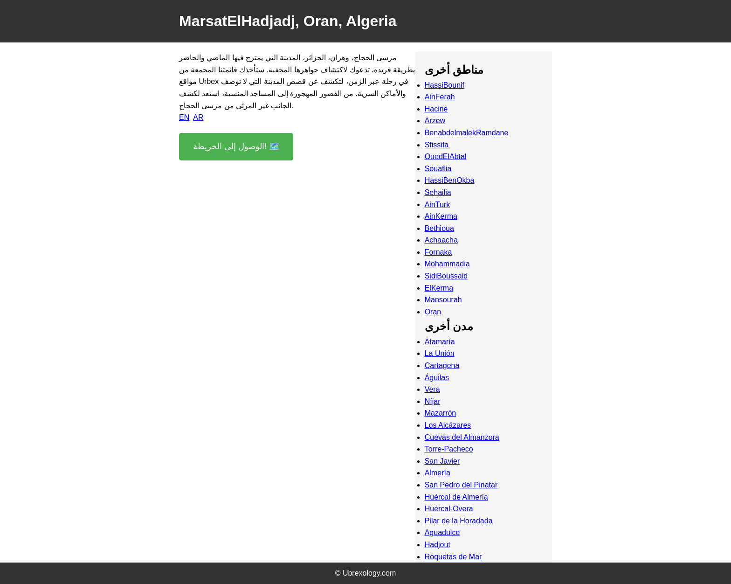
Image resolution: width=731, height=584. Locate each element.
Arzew (435, 121)
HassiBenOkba (450, 180)
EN (184, 117)
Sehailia (438, 192)
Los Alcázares (448, 425)
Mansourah (443, 300)
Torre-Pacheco (449, 449)
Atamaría (440, 342)
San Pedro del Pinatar (461, 485)
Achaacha (441, 240)
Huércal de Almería (456, 497)
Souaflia (438, 169)
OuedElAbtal (446, 156)
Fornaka (438, 252)
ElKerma (439, 288)
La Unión (440, 353)
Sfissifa (437, 145)
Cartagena (442, 365)
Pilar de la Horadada (459, 521)
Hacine (436, 109)
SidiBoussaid (446, 276)
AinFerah (440, 97)
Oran (433, 312)
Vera (432, 389)
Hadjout (437, 545)
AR (198, 117)
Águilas (437, 378)
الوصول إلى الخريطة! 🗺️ (236, 146)
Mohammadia (447, 264)
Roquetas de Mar (453, 557)
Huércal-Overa (449, 509)
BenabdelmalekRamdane (467, 133)
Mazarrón (440, 413)
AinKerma (441, 216)
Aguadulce (442, 532)
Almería (437, 473)
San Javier (442, 461)
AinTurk (437, 205)
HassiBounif (444, 85)
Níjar (433, 401)
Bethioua (439, 228)
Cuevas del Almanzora (462, 437)
